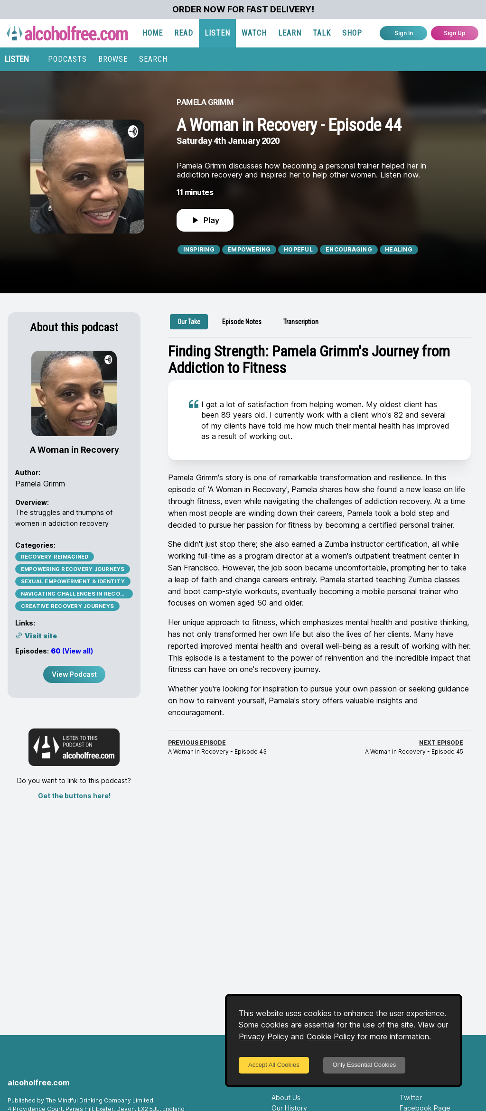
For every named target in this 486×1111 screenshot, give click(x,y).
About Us (285, 1097)
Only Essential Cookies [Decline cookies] (364, 1064)
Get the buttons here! (74, 796)
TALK (322, 32)
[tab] (189, 321)
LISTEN (217, 32)
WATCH (254, 32)
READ (183, 32)
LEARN (289, 32)
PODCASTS (67, 59)
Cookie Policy (331, 1036)
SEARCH (153, 59)
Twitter (411, 1097)
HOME (152, 32)
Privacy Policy (264, 1036)
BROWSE (113, 59)
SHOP (352, 32)
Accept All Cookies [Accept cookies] (273, 1064)
